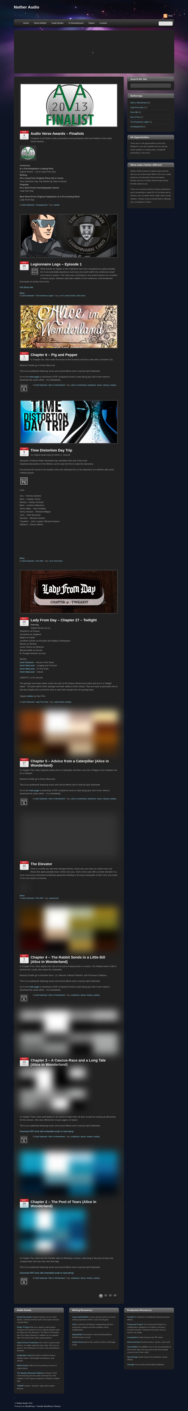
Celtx (74, 1342)
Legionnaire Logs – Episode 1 (56, 264)
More (22, 293)
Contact (103, 23)
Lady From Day (42, 702)
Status (92, 23)
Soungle (130, 1382)
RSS (170, 16)
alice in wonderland (79, 385)
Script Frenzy (77, 1360)
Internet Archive (133, 1360)
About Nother (40, 23)
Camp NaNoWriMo (80, 1335)
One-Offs (39, 561)
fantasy (106, 385)
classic (99, 385)
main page (34, 377)
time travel (81, 296)
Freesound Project (135, 1342)
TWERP (20, 1403)
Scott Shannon (27, 662)
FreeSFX (131, 1335)
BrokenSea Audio (24, 1335)
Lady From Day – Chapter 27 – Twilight (64, 620)
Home (17, 23)
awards (56, 205)
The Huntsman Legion (44, 296)
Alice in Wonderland (57, 385)
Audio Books (57, 23)
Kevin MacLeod (27, 665)
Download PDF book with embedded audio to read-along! (47, 1149)
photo (31, 696)
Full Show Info (26, 287)
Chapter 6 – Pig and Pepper (54, 355)
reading (113, 385)
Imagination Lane (24, 1373)
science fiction (70, 296)
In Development (76, 23)
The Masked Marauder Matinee (30, 1391)
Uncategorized (41, 205)
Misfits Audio (22, 1383)
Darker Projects (23, 1345)
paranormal (54, 916)
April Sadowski (28, 205)
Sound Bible (132, 1365)
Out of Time (135, 117)
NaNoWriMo (77, 1352)
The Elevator (41, 882)
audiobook (92, 385)
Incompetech (132, 1355)
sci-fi (62, 296)
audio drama (59, 702)
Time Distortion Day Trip (51, 450)
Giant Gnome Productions (28, 1360)
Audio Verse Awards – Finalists (57, 134)
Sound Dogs (132, 1375)
